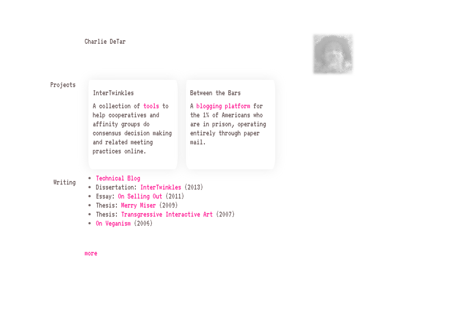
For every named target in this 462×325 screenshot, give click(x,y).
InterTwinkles (160, 187)
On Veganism (113, 223)
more (90, 253)
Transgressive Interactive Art (167, 214)
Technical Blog (118, 178)
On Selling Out (140, 196)
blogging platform (223, 106)
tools (151, 106)
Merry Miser (138, 205)
